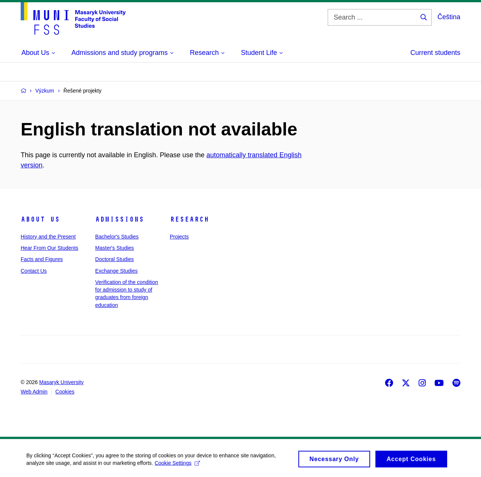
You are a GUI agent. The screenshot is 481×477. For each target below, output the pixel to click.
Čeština (448, 17)
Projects (179, 237)
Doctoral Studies (114, 259)
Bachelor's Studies (117, 237)
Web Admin (34, 392)
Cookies (64, 392)
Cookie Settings (177, 465)
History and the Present (48, 237)
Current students (435, 52)
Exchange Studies (116, 271)
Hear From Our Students (49, 248)
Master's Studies (114, 248)
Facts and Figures (42, 259)
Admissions (119, 219)
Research (189, 219)
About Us (40, 219)
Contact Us (34, 271)
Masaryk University (61, 382)
